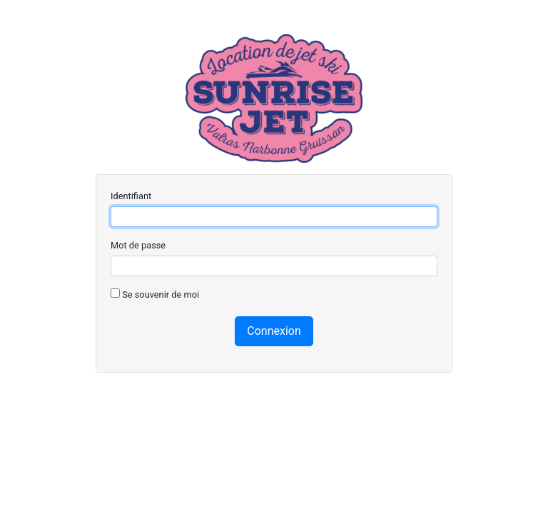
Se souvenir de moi (155, 294)
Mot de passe (138, 245)
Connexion (273, 331)
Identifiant (131, 196)
